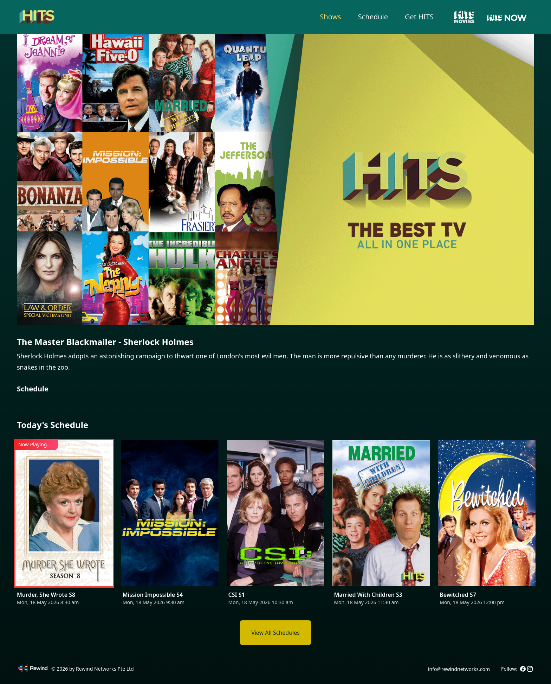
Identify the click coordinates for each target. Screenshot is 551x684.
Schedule (373, 16)
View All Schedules (275, 633)
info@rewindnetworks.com (459, 669)
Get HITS (419, 16)
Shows (330, 16)
